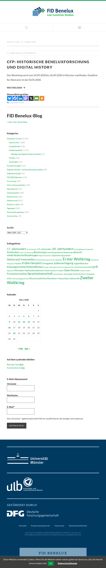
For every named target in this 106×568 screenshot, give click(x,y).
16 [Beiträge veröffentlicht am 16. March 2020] (9, 327)
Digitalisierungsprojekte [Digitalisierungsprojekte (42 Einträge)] (61, 255)
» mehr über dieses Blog (17, 122)
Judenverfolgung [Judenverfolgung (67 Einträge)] (63, 262)
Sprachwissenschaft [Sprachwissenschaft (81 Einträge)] (40, 273)
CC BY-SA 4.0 (75, 532)
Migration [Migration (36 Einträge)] (10, 270)
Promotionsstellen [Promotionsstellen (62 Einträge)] (17, 273)
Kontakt (22, 525)
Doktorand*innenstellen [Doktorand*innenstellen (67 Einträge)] (21, 259)
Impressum (59, 525)
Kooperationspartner (40, 525)
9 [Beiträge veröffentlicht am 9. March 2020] (9, 321)
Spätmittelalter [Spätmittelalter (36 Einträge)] (58, 274)
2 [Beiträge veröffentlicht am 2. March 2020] (9, 316)
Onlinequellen (13, 192)
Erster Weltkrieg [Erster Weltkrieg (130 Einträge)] (76, 258)
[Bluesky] (9, 98)
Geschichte (13, 142)
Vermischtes (12, 216)
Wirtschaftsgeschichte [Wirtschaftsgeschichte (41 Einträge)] (21, 278)
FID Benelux (30, 53)
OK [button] (50, 563)
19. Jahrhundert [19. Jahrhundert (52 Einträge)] (44, 249)
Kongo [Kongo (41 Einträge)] (46, 267)
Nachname (12, 395)
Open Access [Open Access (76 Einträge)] (71, 269)
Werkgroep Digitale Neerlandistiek (26, 154)
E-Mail (11, 406)
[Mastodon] (25, 98)
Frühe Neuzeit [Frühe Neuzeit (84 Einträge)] (31, 263)
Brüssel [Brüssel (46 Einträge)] (48, 252)
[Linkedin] (20, 98)
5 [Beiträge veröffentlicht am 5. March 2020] (23, 316)
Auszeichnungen (14, 165)
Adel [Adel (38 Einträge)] (91, 249)
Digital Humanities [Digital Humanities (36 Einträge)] (45, 255)
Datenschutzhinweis (78, 525)
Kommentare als (16, 367)
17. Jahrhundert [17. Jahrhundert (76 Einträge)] (16, 248)
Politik (12, 157)
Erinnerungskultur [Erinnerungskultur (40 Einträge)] (55, 259)
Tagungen (11, 208)
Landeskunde (14, 146)
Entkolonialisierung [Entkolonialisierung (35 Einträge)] (42, 259)
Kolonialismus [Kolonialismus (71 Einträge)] (34, 266)
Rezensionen (12, 196)
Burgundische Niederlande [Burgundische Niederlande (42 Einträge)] (62, 252)
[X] (31, 98)
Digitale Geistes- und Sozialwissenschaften (25, 169)
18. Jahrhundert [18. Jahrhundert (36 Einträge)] (31, 249)
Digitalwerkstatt (14, 173)
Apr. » (27, 348)
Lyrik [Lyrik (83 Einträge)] (95, 266)
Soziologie (13, 161)
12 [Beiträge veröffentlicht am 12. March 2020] (24, 321)
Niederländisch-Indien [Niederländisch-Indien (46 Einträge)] (53, 270)
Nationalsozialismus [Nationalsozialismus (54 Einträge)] (34, 270)
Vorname (11, 383)
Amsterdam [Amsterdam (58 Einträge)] (13, 251)
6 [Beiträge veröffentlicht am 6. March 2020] (28, 316)
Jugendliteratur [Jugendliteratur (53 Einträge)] (81, 263)
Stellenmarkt (12, 200)
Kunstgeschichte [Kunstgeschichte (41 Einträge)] (68, 267)
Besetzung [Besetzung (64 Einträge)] (39, 251)
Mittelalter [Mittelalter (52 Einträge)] (19, 270)
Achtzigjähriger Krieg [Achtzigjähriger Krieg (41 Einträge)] (81, 249)
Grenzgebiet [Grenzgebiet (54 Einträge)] (47, 263)
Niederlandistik (15, 150)
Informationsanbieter (16, 185)
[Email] (36, 98)
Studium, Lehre (13, 204)
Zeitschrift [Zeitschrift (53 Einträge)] (75, 278)
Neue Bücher (12, 188)
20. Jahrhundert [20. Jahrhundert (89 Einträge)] (62, 248)
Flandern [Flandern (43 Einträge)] (18, 263)
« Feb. (20, 348)
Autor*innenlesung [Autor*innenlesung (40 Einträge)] (26, 252)
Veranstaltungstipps (15, 212)
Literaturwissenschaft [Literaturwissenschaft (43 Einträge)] (82, 267)
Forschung (11, 181)
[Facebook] (15, 98)
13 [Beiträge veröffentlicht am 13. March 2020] (29, 321)
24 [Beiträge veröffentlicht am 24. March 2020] (14, 333)
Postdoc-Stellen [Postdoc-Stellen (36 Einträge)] (85, 270)
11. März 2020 (13, 53)
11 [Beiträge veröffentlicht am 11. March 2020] (19, 321)
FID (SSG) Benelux (14, 177)
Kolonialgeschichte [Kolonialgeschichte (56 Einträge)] (16, 266)
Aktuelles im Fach (14, 138)
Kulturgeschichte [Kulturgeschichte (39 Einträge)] (55, 267)
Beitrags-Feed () (15, 364)
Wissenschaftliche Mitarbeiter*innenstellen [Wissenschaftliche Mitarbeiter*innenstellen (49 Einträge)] (49, 278)
